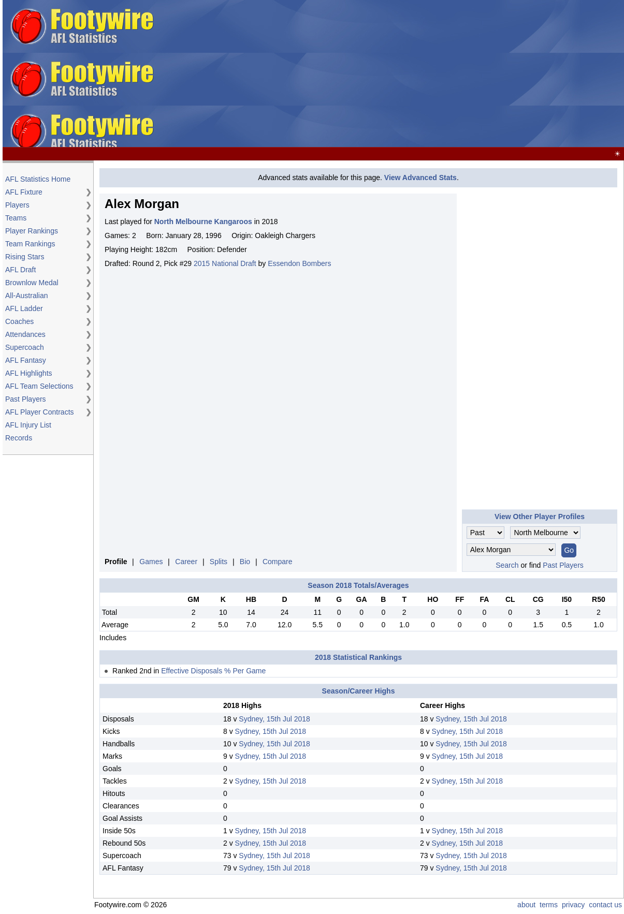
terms (549, 905)
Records (18, 438)
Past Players (25, 399)
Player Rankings (31, 231)
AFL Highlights (28, 373)
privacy (573, 905)
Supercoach (24, 347)
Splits (218, 561)
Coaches (19, 321)
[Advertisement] (457, 74)
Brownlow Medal (32, 282)
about (526, 905)
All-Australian (26, 295)
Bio (245, 561)
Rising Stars (24, 257)
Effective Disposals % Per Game (213, 671)
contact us (605, 905)
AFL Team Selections (39, 386)
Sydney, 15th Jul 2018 (274, 719)
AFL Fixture (23, 192)
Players (17, 205)
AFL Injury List (28, 425)
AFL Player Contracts (39, 412)
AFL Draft (20, 270)
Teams (15, 218)
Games (151, 561)
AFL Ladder (24, 308)
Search (507, 565)
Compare (278, 561)
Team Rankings (30, 244)
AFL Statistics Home (37, 179)
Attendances (25, 334)
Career (186, 561)
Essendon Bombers (299, 263)
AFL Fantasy (25, 360)
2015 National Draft (225, 263)
